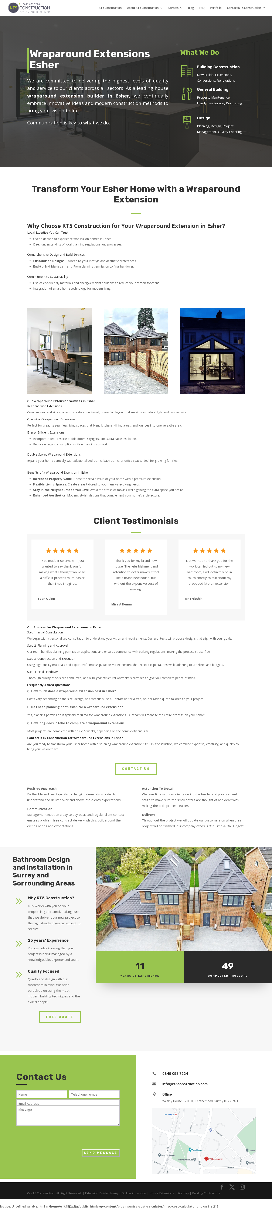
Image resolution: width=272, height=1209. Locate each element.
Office (167, 1094)
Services (173, 8)
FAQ (201, 8)
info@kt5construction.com (185, 1084)
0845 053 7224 (175, 1074)
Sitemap (183, 1193)
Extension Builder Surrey (101, 1193)
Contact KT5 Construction (244, 8)
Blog (191, 8)
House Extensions (161, 1193)
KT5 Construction (110, 8)
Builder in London (134, 1193)
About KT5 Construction (143, 8)
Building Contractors (206, 1193)
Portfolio (215, 8)
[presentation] (48, 1136)
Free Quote (60, 1017)
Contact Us (136, 769)
